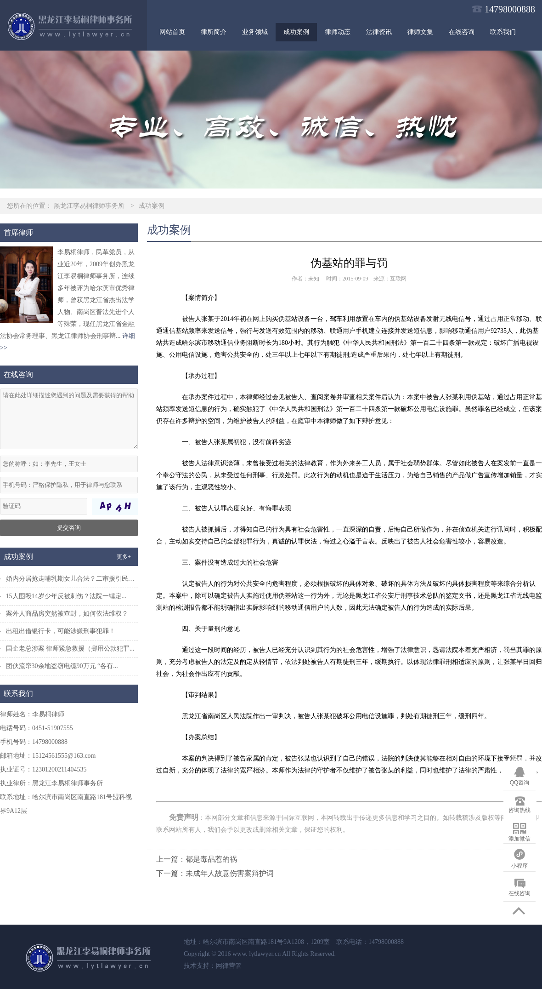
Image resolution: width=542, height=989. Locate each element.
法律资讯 (379, 32)
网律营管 (229, 965)
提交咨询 (69, 527)
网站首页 (172, 32)
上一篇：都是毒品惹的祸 (196, 859)
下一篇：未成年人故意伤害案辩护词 (215, 873)
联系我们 (503, 32)
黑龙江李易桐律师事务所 (89, 205)
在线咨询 (461, 32)
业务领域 (255, 32)
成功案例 (296, 32)
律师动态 (337, 32)
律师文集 (420, 32)
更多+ (124, 557)
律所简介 (213, 32)
